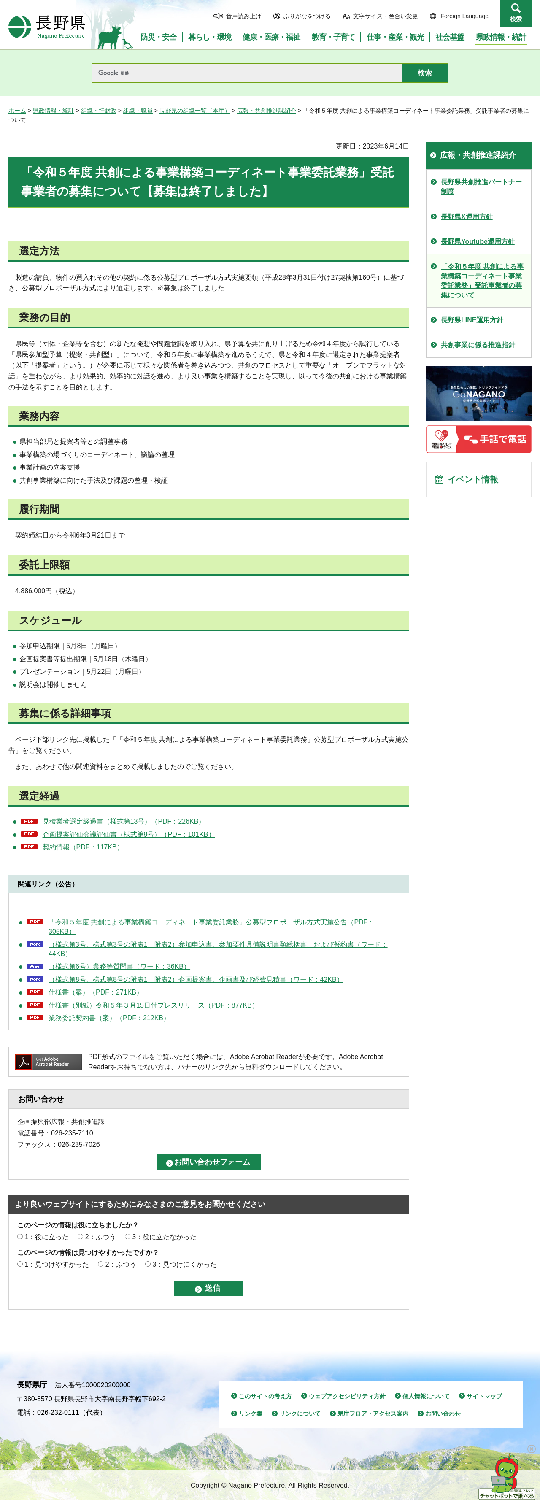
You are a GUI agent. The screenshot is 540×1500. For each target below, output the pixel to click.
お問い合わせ (443, 1413)
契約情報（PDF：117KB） (83, 847)
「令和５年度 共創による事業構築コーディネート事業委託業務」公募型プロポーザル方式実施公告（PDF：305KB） (211, 927)
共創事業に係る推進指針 (478, 345)
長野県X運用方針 (467, 216)
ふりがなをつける (307, 16)
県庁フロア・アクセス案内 (373, 1413)
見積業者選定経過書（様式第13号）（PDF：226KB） (124, 821)
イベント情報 (473, 479)
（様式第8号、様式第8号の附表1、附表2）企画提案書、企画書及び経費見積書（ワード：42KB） (196, 979)
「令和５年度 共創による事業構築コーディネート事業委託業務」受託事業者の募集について (482, 280)
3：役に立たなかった (164, 1237)
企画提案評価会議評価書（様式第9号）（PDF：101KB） (129, 834)
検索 (516, 19)
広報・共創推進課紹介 (266, 110)
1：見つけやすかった (56, 1264)
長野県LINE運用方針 (472, 320)
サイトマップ (484, 1396)
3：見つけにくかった (184, 1264)
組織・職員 (138, 110)
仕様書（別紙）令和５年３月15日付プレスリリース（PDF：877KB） (154, 1005)
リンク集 (250, 1413)
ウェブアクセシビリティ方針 (347, 1396)
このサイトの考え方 (265, 1396)
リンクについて (300, 1413)
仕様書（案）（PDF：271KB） (96, 992)
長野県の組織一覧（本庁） (194, 110)
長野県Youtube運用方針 (478, 241)
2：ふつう (100, 1237)
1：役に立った (46, 1237)
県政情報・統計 (53, 110)
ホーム (17, 110)
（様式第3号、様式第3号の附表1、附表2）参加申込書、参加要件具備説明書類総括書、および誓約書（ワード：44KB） (218, 949)
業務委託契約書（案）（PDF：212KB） (109, 1018)
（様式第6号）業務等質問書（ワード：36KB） (119, 966)
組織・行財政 (98, 110)
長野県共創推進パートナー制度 (481, 186)
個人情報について (426, 1396)
